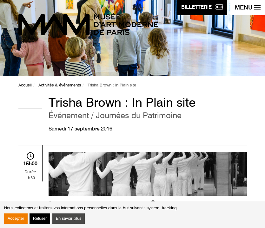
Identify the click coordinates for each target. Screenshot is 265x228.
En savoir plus (68, 219)
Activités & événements (59, 85)
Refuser (40, 219)
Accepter (16, 219)
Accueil (25, 85)
